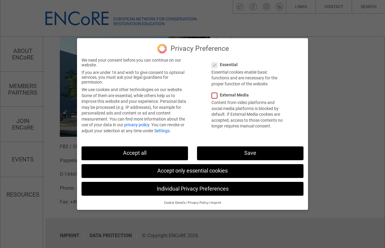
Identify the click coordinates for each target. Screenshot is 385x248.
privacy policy (136, 122)
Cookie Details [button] (175, 200)
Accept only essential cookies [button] (192, 168)
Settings (162, 128)
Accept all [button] (134, 150)
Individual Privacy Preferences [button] (193, 186)
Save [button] (250, 150)
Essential (226, 61)
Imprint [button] (216, 200)
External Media (232, 92)
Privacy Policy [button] (198, 200)
